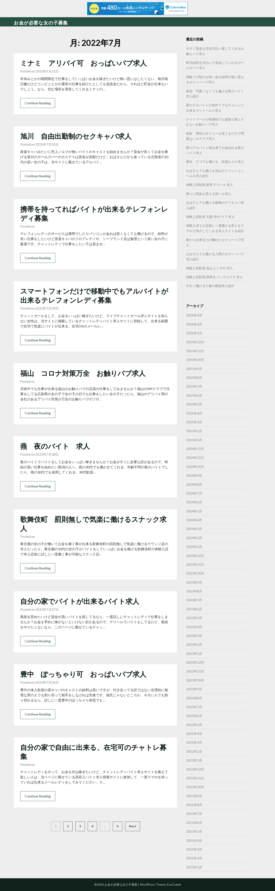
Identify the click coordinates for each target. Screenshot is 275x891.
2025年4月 (194, 413)
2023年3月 (194, 636)
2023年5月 (194, 618)
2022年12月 (195, 662)
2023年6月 (194, 609)
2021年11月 (195, 778)
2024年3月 (194, 529)
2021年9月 (194, 796)
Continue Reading (38, 103)
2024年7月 (194, 493)
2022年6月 (194, 716)
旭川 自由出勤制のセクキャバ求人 (75, 136)
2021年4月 (194, 840)
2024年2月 (194, 538)
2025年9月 (194, 369)
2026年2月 (194, 324)
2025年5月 (194, 404)
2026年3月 (194, 315)
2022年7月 (194, 707)
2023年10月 (195, 573)
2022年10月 (195, 680)
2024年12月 (195, 449)
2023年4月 (194, 627)
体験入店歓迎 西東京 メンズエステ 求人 (214, 277)
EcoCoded (174, 884)
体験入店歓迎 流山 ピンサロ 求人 (209, 268)
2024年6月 (194, 502)
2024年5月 (194, 511)
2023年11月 (195, 564)
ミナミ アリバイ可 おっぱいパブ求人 (83, 63)
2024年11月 (195, 457)
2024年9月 (194, 475)
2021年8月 (194, 805)
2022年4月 (194, 733)
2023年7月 (194, 600)
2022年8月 (194, 698)
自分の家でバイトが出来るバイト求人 (79, 601)
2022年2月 (194, 751)
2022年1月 (194, 760)
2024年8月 (194, 484)
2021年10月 (195, 787)
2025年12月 (195, 342)
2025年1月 (194, 440)
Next (132, 826)
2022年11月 (195, 671)
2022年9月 (194, 689)
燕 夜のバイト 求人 (55, 446)
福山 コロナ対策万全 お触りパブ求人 (82, 373)
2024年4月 (194, 520)
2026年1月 (194, 333)
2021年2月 (194, 858)
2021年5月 (194, 831)
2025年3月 (194, 422)
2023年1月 (194, 653)
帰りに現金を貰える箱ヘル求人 (208, 194)
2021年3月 (194, 849)
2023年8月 (194, 591)
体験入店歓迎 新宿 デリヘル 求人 (209, 185)
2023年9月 (194, 582)
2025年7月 (194, 386)
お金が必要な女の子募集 (41, 23)
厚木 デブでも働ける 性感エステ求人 (215, 161)
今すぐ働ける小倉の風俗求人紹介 (210, 286)
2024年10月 (195, 467)
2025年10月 (195, 360)
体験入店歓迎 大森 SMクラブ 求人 (210, 217)
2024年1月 (194, 547)
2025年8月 (194, 377)
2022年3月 (194, 742)
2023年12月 (195, 556)
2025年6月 (194, 395)
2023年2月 (194, 644)
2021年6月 (194, 823)
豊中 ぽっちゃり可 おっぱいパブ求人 (83, 674)
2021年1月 (194, 867)
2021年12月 (195, 769)
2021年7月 (194, 813)
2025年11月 (195, 351)
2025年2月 (194, 431)
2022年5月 (194, 725)
